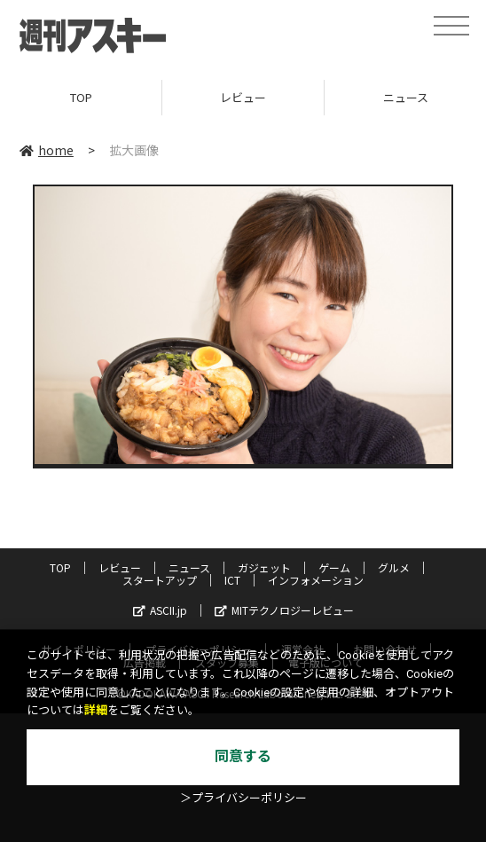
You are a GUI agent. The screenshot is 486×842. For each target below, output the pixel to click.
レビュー (243, 97)
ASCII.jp (160, 610)
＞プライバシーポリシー (243, 798)
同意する (243, 756)
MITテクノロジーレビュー (284, 610)
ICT (232, 579)
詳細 (95, 710)
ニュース (189, 567)
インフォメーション (316, 579)
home (47, 150)
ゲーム (334, 567)
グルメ (394, 567)
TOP (81, 97)
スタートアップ (159, 579)
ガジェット (264, 567)
